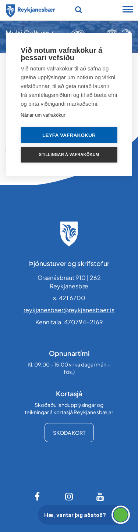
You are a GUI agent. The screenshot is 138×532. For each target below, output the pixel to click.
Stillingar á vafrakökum (69, 154)
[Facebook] (38, 496)
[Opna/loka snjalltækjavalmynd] (127, 10)
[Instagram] (69, 496)
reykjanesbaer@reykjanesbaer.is (69, 310)
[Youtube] (100, 496)
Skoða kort (69, 432)
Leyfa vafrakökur (69, 135)
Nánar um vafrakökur (43, 115)
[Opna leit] (78, 9)
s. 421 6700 (69, 298)
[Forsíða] (30, 9)
